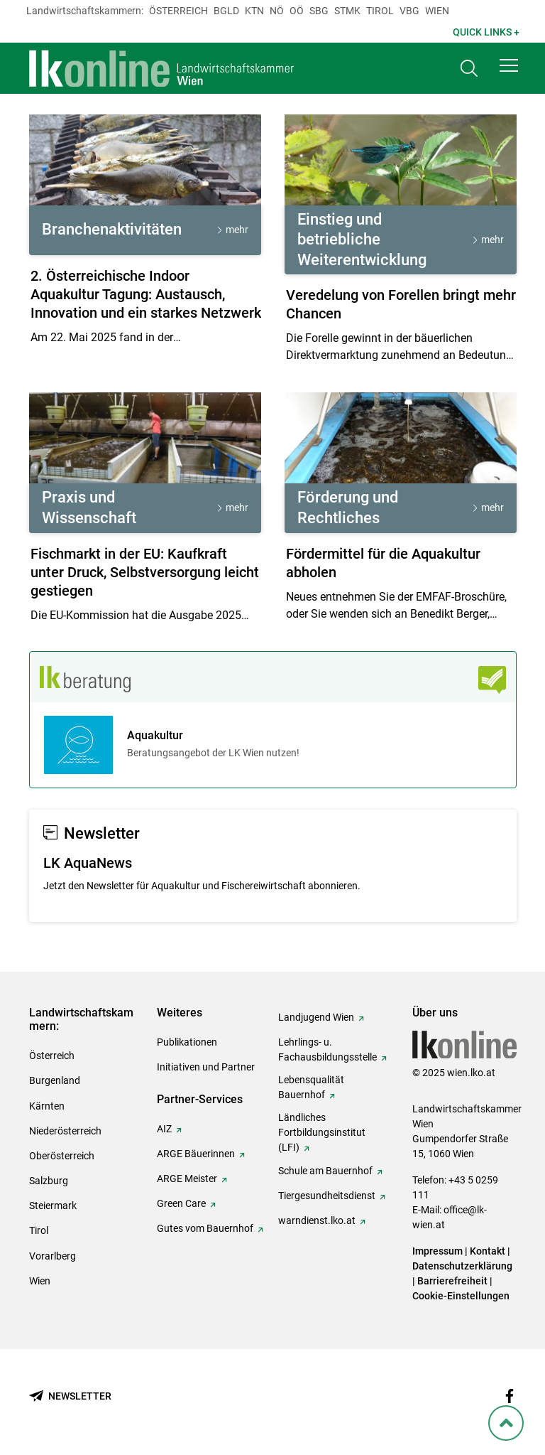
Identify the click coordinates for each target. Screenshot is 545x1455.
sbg (319, 10)
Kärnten (47, 1106)
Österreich (178, 10)
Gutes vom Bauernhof (205, 1228)
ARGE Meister (187, 1178)
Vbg (409, 10)
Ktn (254, 10)
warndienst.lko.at (317, 1220)
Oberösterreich (61, 1155)
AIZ (164, 1128)
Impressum (437, 1251)
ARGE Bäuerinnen (196, 1153)
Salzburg (48, 1180)
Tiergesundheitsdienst (326, 1195)
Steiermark (53, 1205)
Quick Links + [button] (486, 32)
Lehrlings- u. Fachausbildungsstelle (327, 1049)
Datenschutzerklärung (462, 1266)
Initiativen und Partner (206, 1067)
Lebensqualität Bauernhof (311, 1087)
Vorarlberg (52, 1256)
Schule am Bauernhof (325, 1170)
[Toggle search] (469, 68)
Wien (437, 10)
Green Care (181, 1203)
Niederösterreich (65, 1131)
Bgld (226, 10)
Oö (297, 10)
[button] (509, 65)
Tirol (380, 10)
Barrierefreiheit (452, 1281)
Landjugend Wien (316, 1017)
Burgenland (54, 1080)
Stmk (347, 10)
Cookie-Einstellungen (461, 1295)
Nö (277, 10)
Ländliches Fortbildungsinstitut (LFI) (321, 1132)
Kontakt (487, 1251)
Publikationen (187, 1042)
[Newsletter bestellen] (70, 1396)
